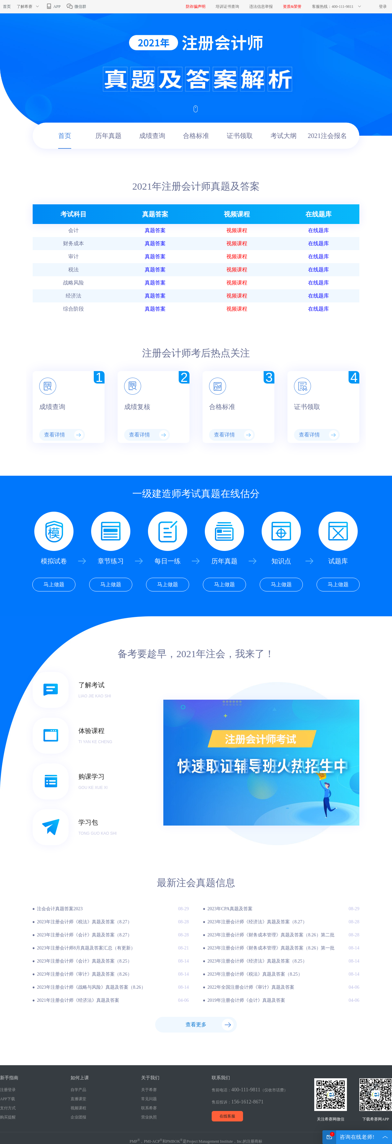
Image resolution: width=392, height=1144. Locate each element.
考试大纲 (283, 135)
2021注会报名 (327, 135)
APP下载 (7, 1099)
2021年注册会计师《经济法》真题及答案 (78, 1000)
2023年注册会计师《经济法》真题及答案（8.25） (257, 961)
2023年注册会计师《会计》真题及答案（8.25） (84, 961)
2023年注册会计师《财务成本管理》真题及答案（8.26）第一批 (271, 948)
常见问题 (149, 1099)
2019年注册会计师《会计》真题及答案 (246, 1000)
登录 (383, 6)
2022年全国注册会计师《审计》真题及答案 (250, 987)
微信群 (76, 6)
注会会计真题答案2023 (60, 908)
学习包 (88, 822)
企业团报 (78, 1117)
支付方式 (8, 1108)
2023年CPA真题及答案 (230, 908)
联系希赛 (149, 1108)
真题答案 (155, 230)
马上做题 (53, 584)
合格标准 (196, 135)
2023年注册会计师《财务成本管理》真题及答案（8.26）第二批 (271, 934)
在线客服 (227, 1116)
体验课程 (91, 730)
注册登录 (8, 1089)
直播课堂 (78, 1099)
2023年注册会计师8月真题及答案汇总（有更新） (86, 948)
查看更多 (196, 1024)
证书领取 (240, 135)
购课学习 (91, 776)
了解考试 (91, 685)
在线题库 (318, 230)
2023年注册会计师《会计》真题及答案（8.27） (84, 934)
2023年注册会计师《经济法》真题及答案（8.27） (257, 921)
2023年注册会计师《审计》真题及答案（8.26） (84, 974)
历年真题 (108, 135)
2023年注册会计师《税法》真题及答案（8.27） (84, 921)
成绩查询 (152, 135)
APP (52, 6)
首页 (7, 6)
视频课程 (236, 230)
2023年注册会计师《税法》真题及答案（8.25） (254, 974)
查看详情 (63, 434)
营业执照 (149, 1117)
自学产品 (78, 1089)
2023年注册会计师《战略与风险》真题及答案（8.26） (91, 987)
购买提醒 (8, 1117)
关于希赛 (149, 1089)
